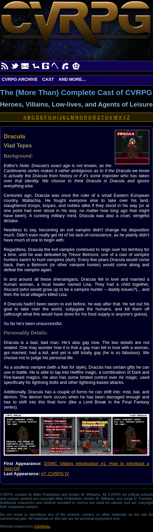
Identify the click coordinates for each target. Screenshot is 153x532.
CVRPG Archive (19, 79)
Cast (48, 79)
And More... (71, 79)
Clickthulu (42, 526)
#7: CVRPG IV (55, 473)
